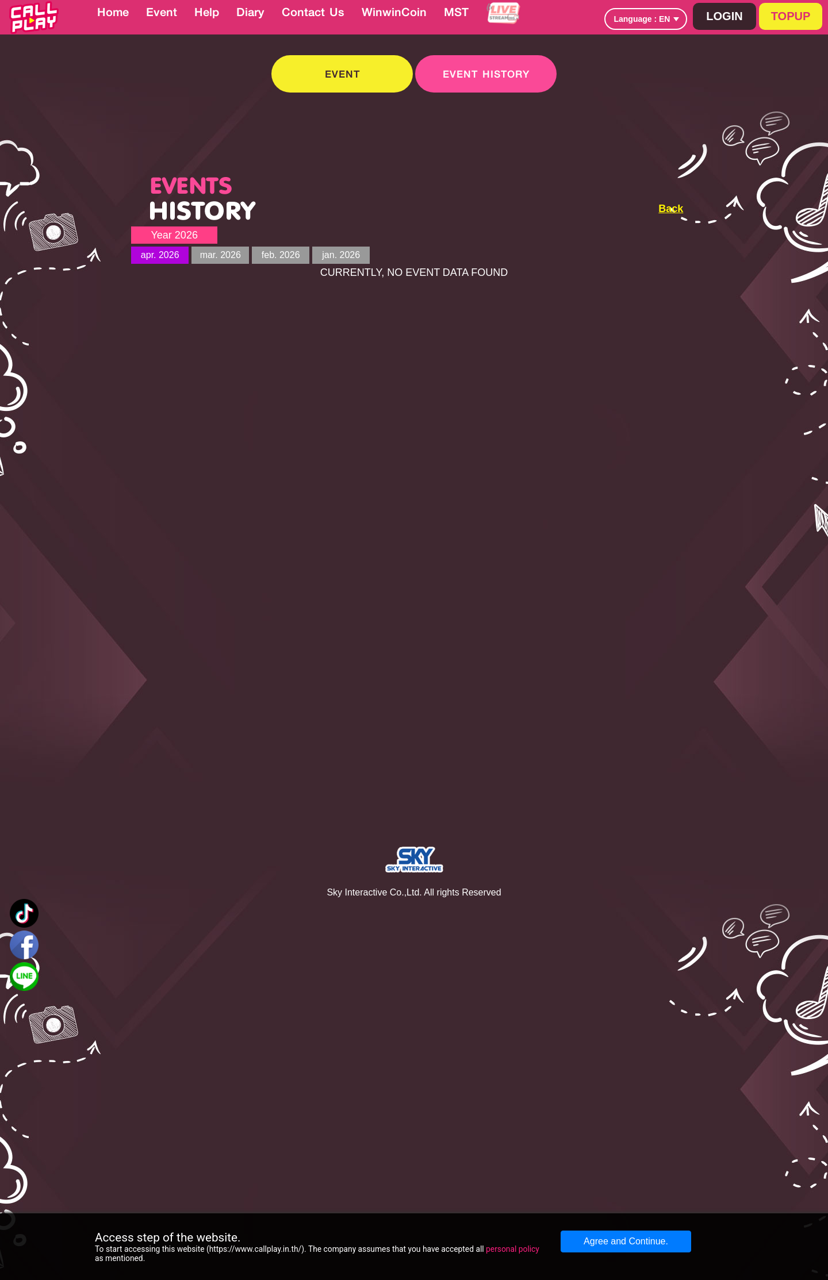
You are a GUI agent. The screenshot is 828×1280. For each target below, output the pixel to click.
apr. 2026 (160, 255)
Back (670, 208)
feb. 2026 (281, 255)
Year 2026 (174, 235)
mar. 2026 (220, 255)
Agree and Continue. (626, 1241)
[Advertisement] (741, 236)
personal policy (512, 1249)
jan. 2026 (341, 255)
